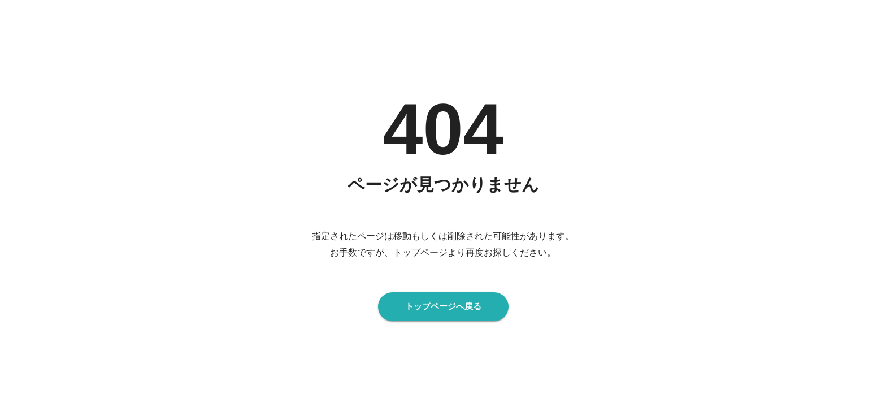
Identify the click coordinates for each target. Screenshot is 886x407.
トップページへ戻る (443, 306)
